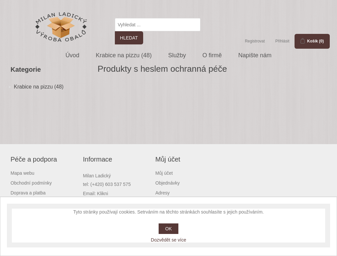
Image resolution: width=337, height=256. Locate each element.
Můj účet (164, 173)
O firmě (212, 55)
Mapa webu (22, 173)
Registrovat (255, 41)
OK (168, 228)
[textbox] (157, 24)
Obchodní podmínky (31, 183)
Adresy (162, 192)
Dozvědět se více (168, 240)
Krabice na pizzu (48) (124, 55)
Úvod (72, 55)
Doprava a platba (28, 192)
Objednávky (167, 183)
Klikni (102, 193)
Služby (177, 55)
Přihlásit (282, 41)
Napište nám (255, 55)
